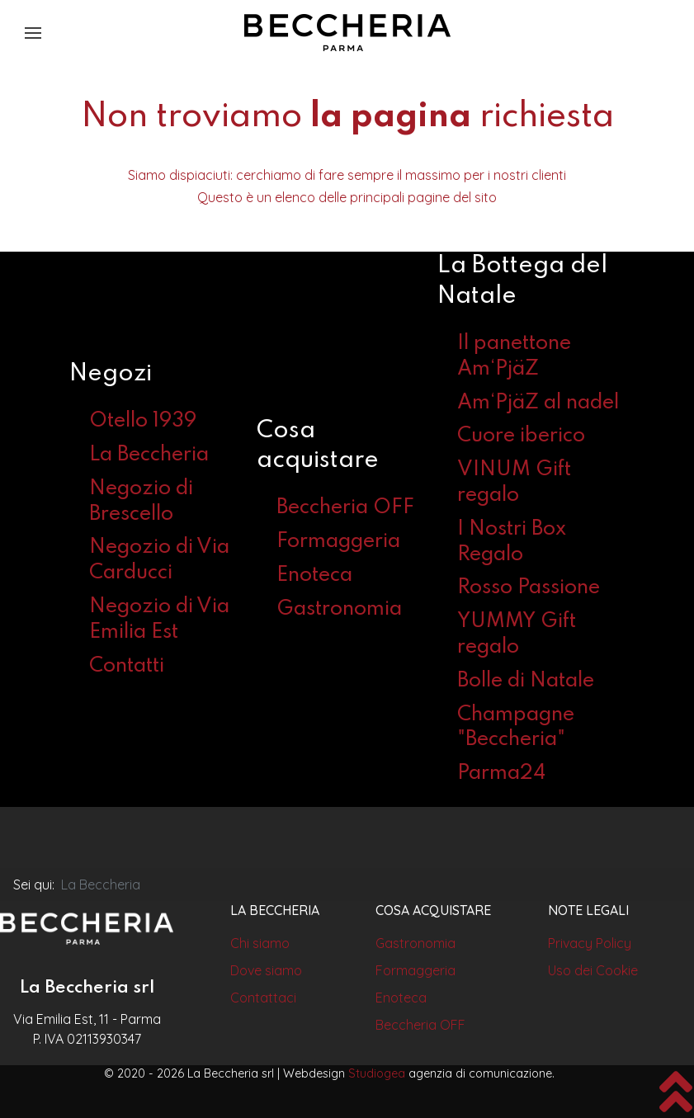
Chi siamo (260, 943)
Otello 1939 (142, 421)
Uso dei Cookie (593, 970)
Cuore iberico (521, 436)
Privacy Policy (589, 943)
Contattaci (263, 997)
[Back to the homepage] (347, 33)
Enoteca (314, 575)
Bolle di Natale (525, 681)
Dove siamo (266, 970)
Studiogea (376, 1073)
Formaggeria (338, 541)
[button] (33, 33)
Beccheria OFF (345, 508)
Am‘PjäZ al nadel (538, 403)
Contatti (126, 666)
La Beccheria (149, 455)
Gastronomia (339, 609)
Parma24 (501, 773)
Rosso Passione (528, 588)
